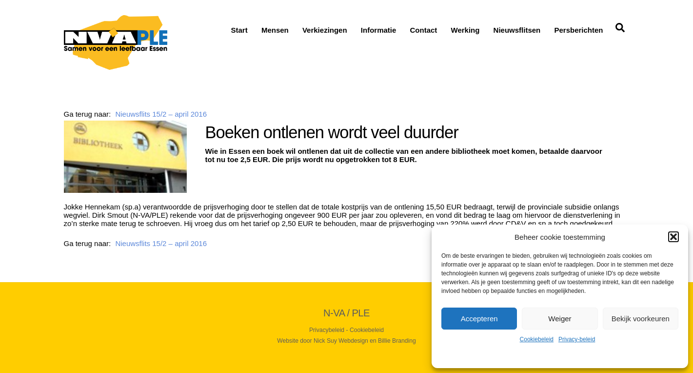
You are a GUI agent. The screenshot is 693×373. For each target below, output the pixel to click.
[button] (673, 237)
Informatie (378, 30)
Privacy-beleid (576, 339)
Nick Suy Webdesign (341, 340)
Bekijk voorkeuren (641, 318)
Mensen (275, 30)
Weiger (559, 318)
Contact (423, 30)
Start (239, 30)
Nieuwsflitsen (517, 30)
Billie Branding (397, 340)
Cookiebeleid (537, 339)
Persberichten (578, 30)
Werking (465, 30)
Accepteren (479, 318)
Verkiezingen (324, 30)
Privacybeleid (326, 330)
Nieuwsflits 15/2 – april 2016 (161, 114)
